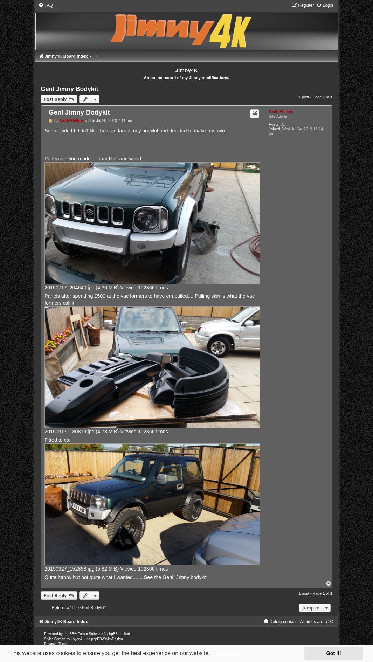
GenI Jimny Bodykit (69, 88)
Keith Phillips (281, 111)
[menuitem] (45, 5)
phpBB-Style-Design (107, 639)
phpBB (69, 634)
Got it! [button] (333, 653)
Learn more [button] (227, 653)
